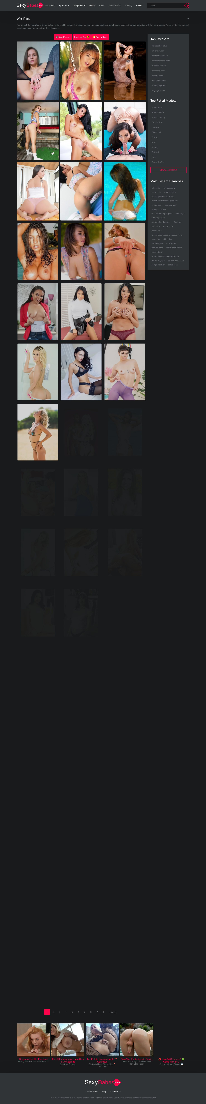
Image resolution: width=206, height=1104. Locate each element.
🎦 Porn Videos (100, 37)
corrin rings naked (174, 247)
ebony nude (168, 226)
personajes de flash (161, 222)
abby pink (167, 239)
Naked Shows (115, 5)
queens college (159, 209)
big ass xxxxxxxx (176, 260)
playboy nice (170, 205)
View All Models (168, 170)
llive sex (177, 222)
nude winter (157, 252)
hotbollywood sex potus (162, 196)
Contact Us (116, 1091)
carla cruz (156, 192)
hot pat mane (169, 187)
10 (103, 1012)
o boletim (156, 187)
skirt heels (157, 230)
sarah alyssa (157, 243)
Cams (102, 5)
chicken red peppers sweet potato (167, 235)
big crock (156, 226)
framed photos (158, 217)
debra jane (173, 264)
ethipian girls (170, 192)
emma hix (156, 239)
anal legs (180, 213)
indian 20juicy (158, 260)
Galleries (50, 5)
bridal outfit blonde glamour (164, 200)
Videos (92, 5)
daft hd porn (157, 247)
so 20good (171, 243)
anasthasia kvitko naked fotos (165, 256)
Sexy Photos (63, 37)
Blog (104, 1091)
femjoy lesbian (158, 264)
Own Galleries (91, 1091)
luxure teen (157, 205)
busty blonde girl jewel (162, 213)
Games (139, 5)
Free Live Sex (81, 37)
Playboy (128, 5)
